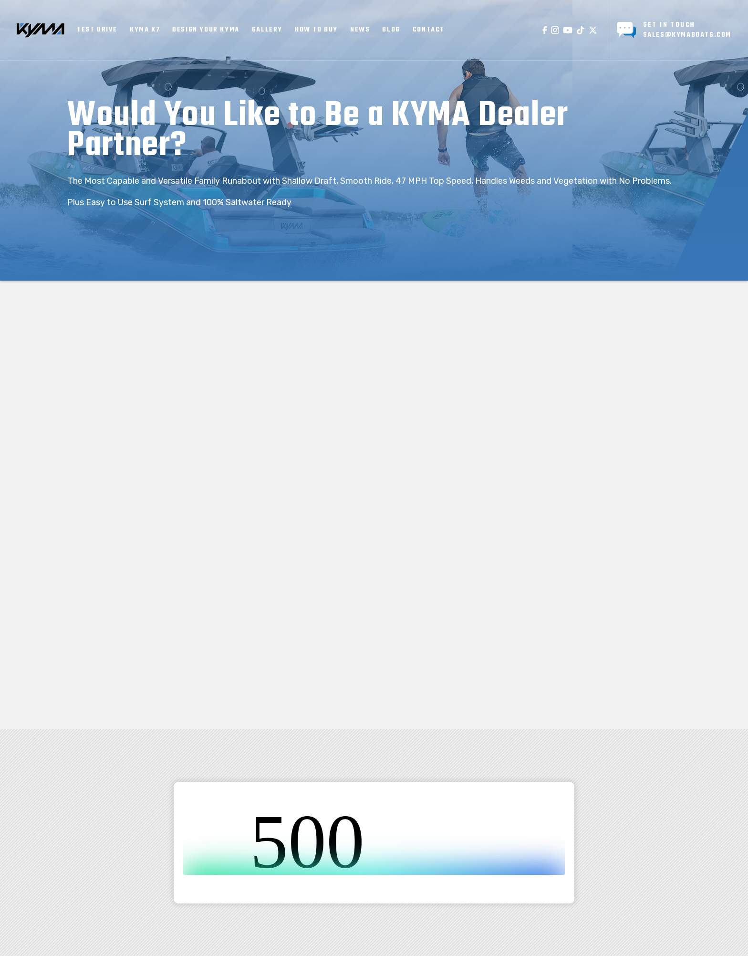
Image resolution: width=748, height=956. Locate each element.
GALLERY (267, 29)
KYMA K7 (145, 29)
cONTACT (429, 29)
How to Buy (316, 29)
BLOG (391, 29)
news (360, 29)
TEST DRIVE (97, 29)
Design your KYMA (205, 29)
